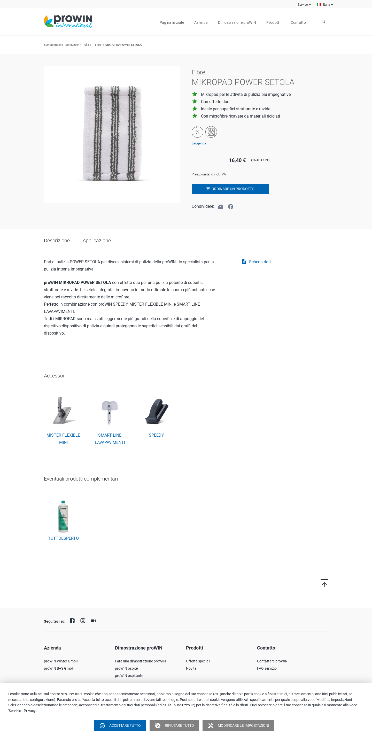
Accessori (55, 376)
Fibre (98, 45)
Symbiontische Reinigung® (61, 45)
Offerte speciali (198, 661)
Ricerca (323, 22)
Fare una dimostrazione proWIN (140, 661)
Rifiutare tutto (174, 726)
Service (303, 4)
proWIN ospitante (129, 676)
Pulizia (87, 45)
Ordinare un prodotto (232, 189)
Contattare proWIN (272, 661)
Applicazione (97, 240)
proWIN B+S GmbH (59, 668)
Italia (326, 4)
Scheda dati (256, 262)
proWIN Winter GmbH (61, 661)
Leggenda (199, 143)
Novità (191, 668)
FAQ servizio (267, 668)
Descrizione (57, 240)
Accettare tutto (120, 726)
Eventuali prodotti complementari (81, 479)
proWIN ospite (126, 668)
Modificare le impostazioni (238, 726)
